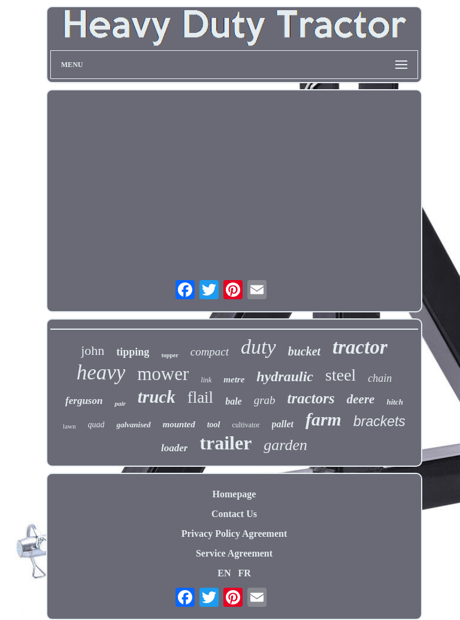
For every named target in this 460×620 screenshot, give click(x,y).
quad (95, 424)
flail (200, 397)
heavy (101, 372)
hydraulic (284, 376)
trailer (225, 443)
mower (163, 373)
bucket (304, 351)
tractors (311, 398)
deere (361, 399)
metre (233, 379)
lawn (69, 426)
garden (285, 445)
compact (209, 351)
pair (119, 403)
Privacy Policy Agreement (234, 533)
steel (340, 375)
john (92, 350)
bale (233, 401)
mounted (179, 424)
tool (213, 424)
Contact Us (234, 514)
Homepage (234, 494)
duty (258, 347)
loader (174, 448)
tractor (360, 347)
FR (244, 573)
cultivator (246, 425)
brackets (379, 421)
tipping (132, 352)
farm (323, 419)
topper (169, 355)
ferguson (83, 400)
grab (265, 400)
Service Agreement (234, 553)
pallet (282, 424)
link (206, 380)
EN (224, 573)
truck (156, 396)
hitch (394, 401)
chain (380, 378)
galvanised (133, 424)
